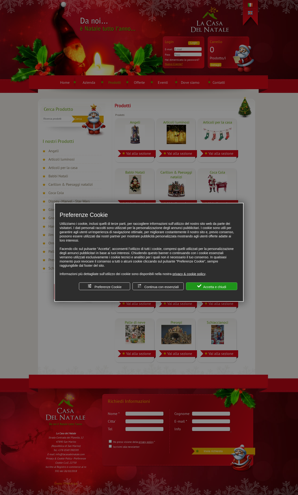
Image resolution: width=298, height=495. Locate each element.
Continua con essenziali (158, 286)
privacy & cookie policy (189, 274)
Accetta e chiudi (211, 286)
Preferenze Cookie (105, 286)
